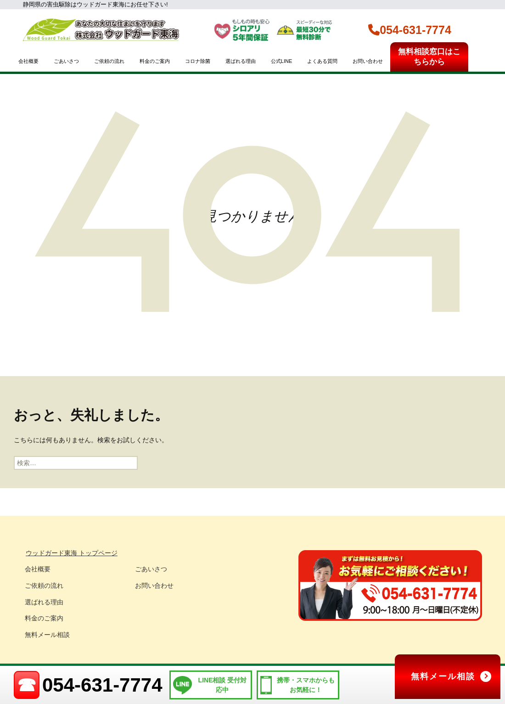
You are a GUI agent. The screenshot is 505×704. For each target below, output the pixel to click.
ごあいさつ (66, 61)
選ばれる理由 (240, 61)
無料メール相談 (47, 634)
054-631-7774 (409, 29)
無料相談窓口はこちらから (429, 56)
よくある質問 (322, 61)
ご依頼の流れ (109, 61)
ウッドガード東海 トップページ (72, 553)
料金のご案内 (155, 61)
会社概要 (28, 61)
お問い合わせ (368, 61)
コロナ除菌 (197, 61)
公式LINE (281, 61)
